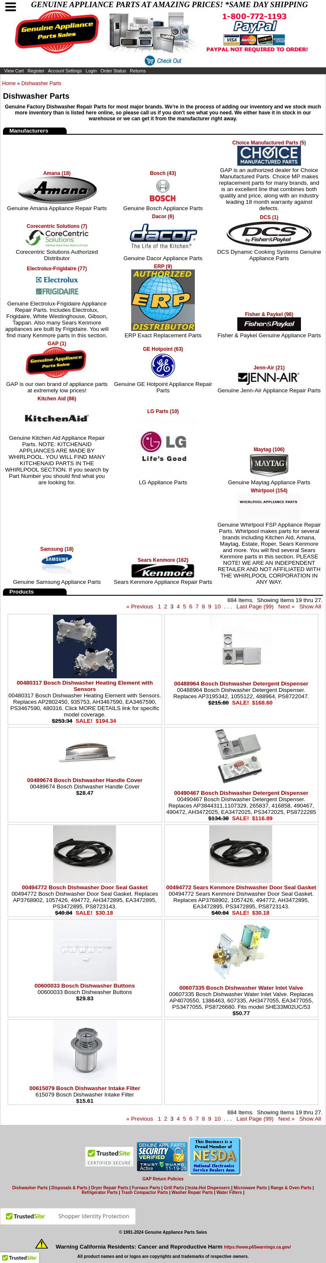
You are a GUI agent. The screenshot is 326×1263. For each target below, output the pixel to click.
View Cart (14, 70)
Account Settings (65, 70)
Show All (310, 606)
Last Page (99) (254, 606)
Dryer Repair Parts (109, 1187)
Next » (286, 606)
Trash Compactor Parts (144, 1192)
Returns (138, 70)
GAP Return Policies (162, 1179)
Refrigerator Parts (100, 1192)
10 (217, 606)
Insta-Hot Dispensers (209, 1187)
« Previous (139, 606)
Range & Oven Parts (291, 1187)
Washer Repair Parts (192, 1192)
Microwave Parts (250, 1187)
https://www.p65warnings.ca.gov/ (257, 1247)
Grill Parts (174, 1187)
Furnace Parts (146, 1187)
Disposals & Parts (69, 1187)
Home (9, 83)
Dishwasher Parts (41, 83)
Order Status (113, 70)
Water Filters (229, 1192)
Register (36, 70)
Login (91, 70)
